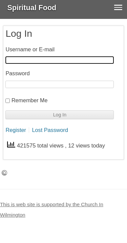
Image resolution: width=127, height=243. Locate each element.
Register (15, 130)
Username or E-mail (30, 49)
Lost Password (50, 130)
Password (17, 73)
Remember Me (30, 100)
